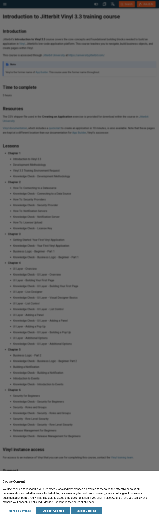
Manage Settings (20, 510)
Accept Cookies (53, 510)
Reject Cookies (86, 510)
